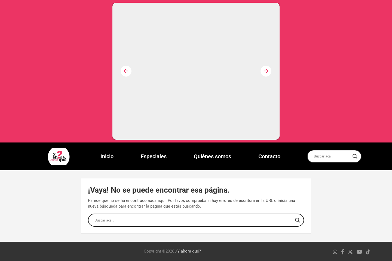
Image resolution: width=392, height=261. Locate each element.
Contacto (269, 156)
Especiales (154, 156)
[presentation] (126, 71)
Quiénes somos (212, 156)
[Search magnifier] (355, 156)
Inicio (107, 156)
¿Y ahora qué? (188, 251)
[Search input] (332, 156)
